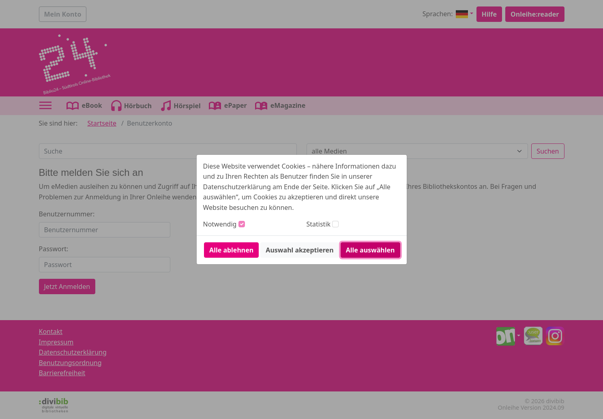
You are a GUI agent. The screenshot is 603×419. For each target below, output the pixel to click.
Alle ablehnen (231, 250)
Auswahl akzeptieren (299, 250)
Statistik (319, 224)
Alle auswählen (370, 250)
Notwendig (220, 224)
